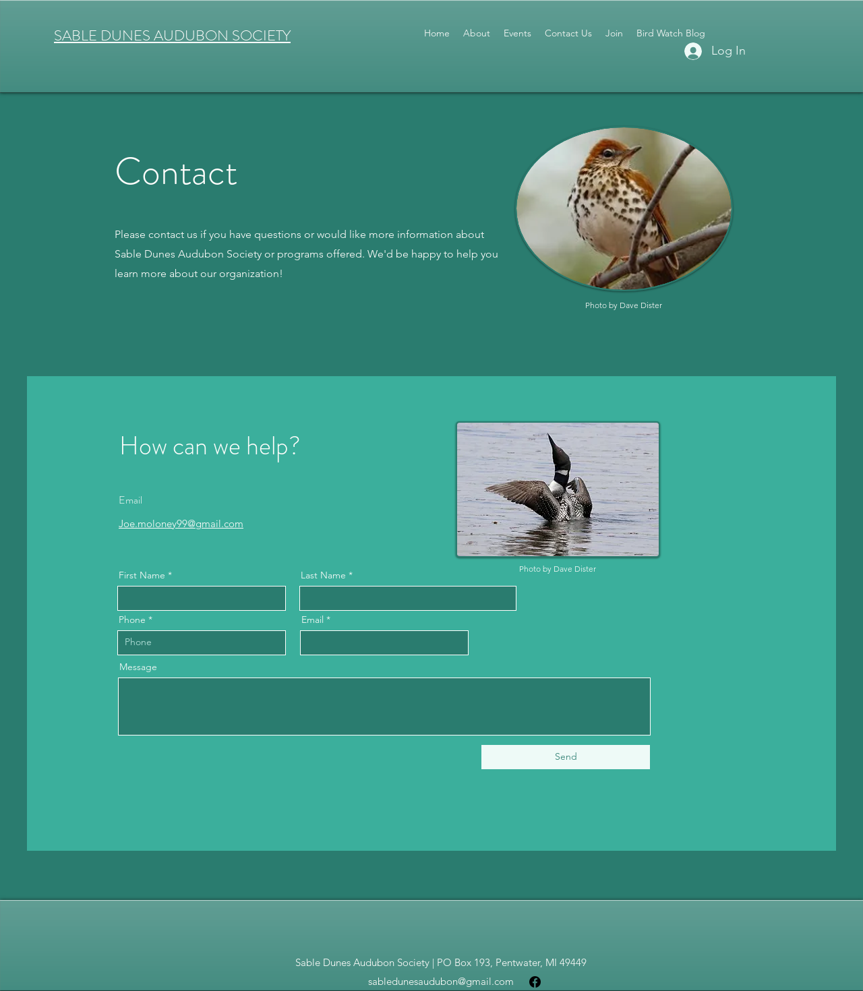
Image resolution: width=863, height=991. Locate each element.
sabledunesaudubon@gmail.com (441, 981)
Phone (132, 619)
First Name (142, 575)
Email (312, 619)
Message (138, 666)
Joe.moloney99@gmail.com (181, 523)
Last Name (323, 575)
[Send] (565, 757)
